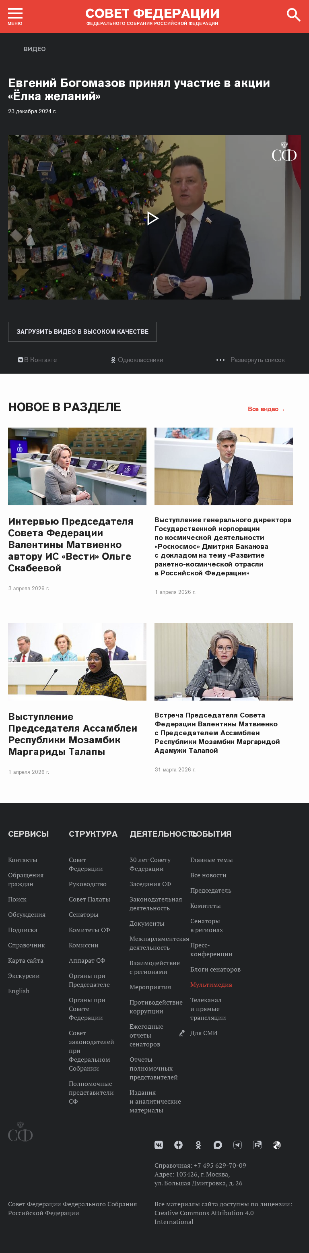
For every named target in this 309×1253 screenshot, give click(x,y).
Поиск (17, 899)
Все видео (263, 408)
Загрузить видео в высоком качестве (82, 331)
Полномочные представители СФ (91, 1092)
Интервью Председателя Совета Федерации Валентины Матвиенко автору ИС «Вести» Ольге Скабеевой (71, 544)
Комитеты (205, 905)
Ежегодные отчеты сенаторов (146, 1035)
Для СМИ (204, 1033)
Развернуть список (258, 360)
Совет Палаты (89, 899)
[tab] (154, 360)
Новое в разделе (64, 406)
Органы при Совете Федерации (87, 1008)
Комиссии (84, 945)
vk (158, 1145)
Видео (35, 49)
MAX (218, 1145)
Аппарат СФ (87, 960)
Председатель (210, 890)
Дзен (178, 1145)
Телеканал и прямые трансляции (208, 1008)
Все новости (208, 875)
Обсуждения (26, 914)
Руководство (88, 884)
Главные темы (211, 860)
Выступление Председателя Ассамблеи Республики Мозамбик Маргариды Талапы (72, 734)
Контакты (22, 860)
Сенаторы (84, 914)
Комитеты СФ (89, 930)
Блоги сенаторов (215, 969)
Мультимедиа (211, 984)
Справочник (26, 945)
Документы (147, 923)
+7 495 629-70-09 (220, 1165)
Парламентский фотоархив (277, 1145)
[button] (15, 16)
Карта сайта (25, 960)
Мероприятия (150, 987)
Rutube (257, 1145)
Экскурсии (24, 976)
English (18, 991)
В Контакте (40, 360)
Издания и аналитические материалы (155, 1101)
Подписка (22, 930)
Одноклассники (140, 360)
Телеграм (237, 1145)
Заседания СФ (150, 884)
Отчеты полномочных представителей (154, 1068)
